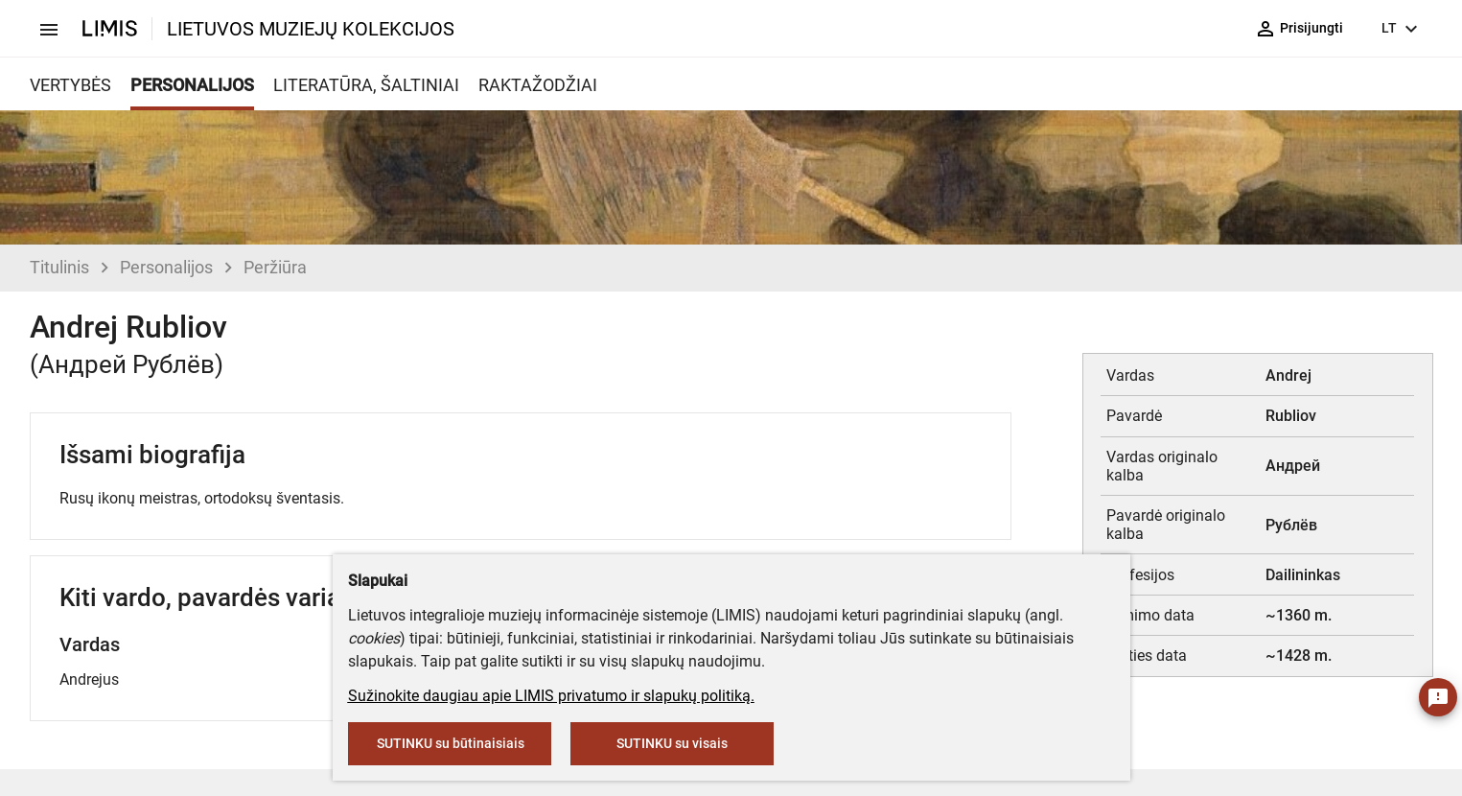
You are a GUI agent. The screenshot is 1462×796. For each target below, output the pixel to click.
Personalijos (166, 267)
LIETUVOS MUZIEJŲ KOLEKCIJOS (310, 28)
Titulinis (59, 267)
